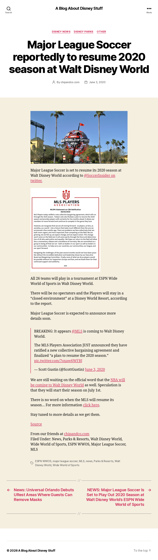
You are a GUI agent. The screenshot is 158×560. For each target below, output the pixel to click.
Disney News (61, 31)
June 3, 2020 (97, 82)
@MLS (77, 331)
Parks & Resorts (103, 461)
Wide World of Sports (66, 465)
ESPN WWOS (43, 461)
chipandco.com (70, 82)
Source (36, 424)
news (89, 461)
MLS (81, 461)
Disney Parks (83, 31)
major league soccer (65, 461)
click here (91, 405)
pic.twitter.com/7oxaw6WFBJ (58, 361)
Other (101, 31)
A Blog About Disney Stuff (79, 8)
